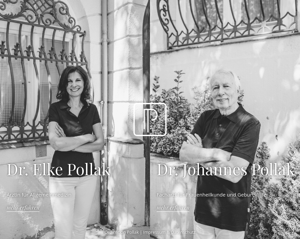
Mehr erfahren (23, 207)
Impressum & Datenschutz (169, 232)
